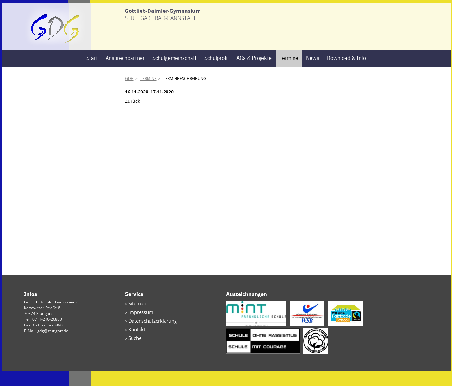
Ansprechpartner (125, 72)
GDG (129, 93)
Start (92, 72)
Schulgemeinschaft (174, 72)
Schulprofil (216, 72)
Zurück (132, 115)
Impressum (138, 325)
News (312, 72)
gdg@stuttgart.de (52, 345)
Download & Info (346, 72)
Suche (133, 348)
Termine (288, 72)
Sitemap (135, 317)
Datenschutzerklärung (148, 333)
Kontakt (135, 340)
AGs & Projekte (254, 72)
